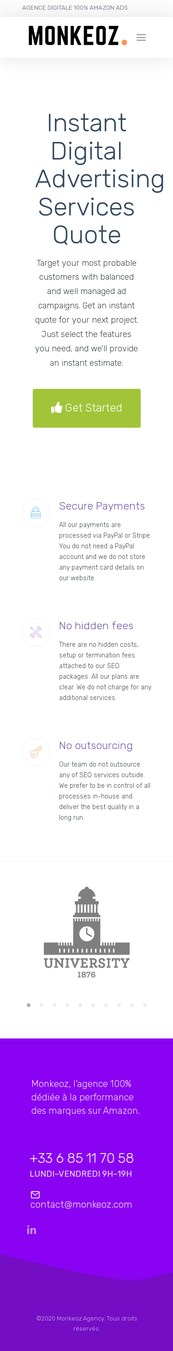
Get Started (87, 408)
